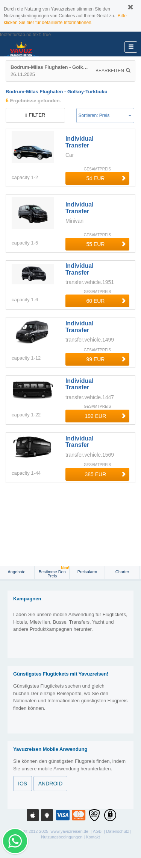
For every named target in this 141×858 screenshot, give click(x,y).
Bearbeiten (113, 70)
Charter (122, 571)
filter (35, 115)
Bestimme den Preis (54, 572)
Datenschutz (117, 831)
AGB (97, 831)
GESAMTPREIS (97, 169)
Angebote (17, 571)
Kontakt (93, 837)
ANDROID (50, 784)
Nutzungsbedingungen (61, 837)
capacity (21, 177)
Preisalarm (87, 571)
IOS (22, 784)
